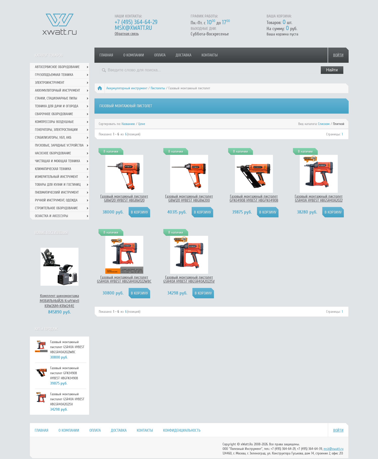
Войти (338, 55)
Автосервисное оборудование (57, 67)
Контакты (210, 55)
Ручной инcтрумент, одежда (56, 200)
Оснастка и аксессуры (51, 216)
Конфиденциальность (182, 430)
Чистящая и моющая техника (57, 161)
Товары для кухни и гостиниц (58, 184)
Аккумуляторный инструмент (126, 88)
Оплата (160, 55)
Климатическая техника (53, 169)
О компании (133, 55)
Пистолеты (158, 88)
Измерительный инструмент (56, 177)
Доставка (183, 55)
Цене (141, 124)
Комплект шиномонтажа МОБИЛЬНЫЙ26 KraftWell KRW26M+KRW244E (59, 300)
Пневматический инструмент (57, 192)
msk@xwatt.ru (133, 28)
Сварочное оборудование (54, 114)
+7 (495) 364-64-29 (136, 22)
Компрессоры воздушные (54, 122)
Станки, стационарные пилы (56, 98)
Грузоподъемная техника (54, 75)
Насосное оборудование (53, 153)
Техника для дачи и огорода (56, 106)
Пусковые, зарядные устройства (59, 145)
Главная (106, 55)
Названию (128, 124)
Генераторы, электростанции (56, 130)
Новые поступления (51, 232)
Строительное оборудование (56, 208)
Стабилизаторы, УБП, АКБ (53, 137)
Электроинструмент (49, 82)
